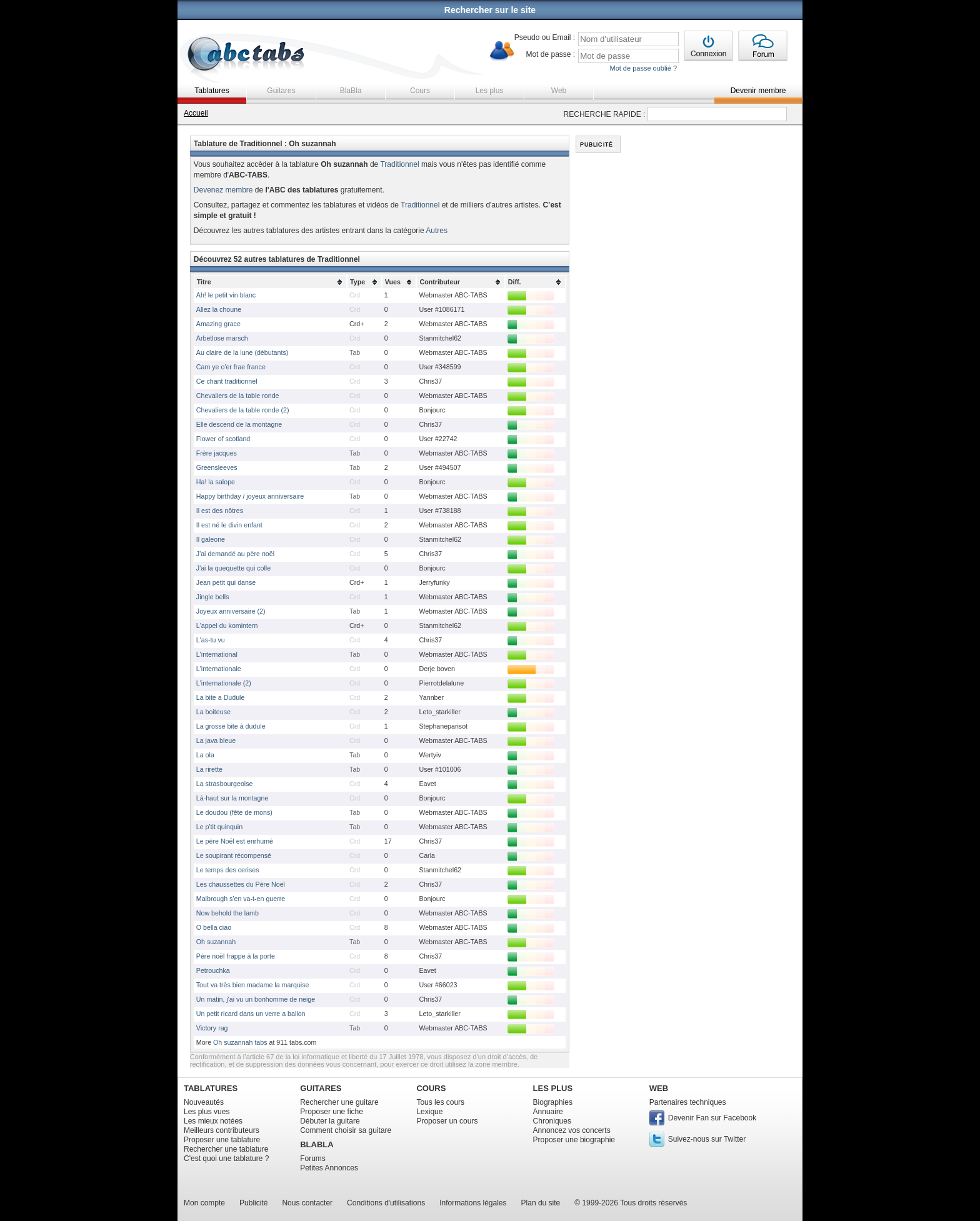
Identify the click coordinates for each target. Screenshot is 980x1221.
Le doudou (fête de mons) (234, 812)
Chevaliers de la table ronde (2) (242, 410)
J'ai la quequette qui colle (233, 568)
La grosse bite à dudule (231, 726)
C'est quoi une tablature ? (226, 1158)
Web (558, 90)
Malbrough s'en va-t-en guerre (240, 898)
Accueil (196, 113)
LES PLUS (553, 1088)
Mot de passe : (550, 54)
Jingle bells (212, 597)
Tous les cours (440, 1102)
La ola (205, 755)
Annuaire (548, 1111)
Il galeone (210, 539)
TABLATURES (211, 1088)
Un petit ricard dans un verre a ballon (251, 1013)
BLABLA (316, 1144)
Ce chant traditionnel (227, 381)
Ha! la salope (215, 482)
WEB (658, 1088)
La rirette (209, 769)
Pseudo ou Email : (544, 37)
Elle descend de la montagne (239, 424)
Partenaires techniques (687, 1102)
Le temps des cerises (227, 870)
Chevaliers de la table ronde (237, 395)
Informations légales (472, 1203)
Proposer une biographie (574, 1139)
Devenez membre (223, 190)
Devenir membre (758, 90)
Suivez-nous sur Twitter (707, 1139)
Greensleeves (217, 467)
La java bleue (216, 740)
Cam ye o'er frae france (231, 367)
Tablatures (211, 90)
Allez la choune (218, 309)
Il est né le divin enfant (229, 525)
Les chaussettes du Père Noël (240, 884)
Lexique (429, 1111)
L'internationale (218, 668)
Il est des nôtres (219, 510)
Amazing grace (218, 323)
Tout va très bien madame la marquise (252, 985)
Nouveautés (204, 1102)
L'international (217, 654)
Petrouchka (213, 970)
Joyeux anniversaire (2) (231, 611)
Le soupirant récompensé (233, 855)
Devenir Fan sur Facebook (712, 1118)
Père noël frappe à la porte (235, 956)
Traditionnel (399, 164)
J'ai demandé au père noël (235, 553)
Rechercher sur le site (490, 10)
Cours (420, 90)
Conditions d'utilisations (386, 1203)
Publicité (253, 1203)
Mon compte (204, 1203)
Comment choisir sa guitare (345, 1130)
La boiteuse (213, 711)
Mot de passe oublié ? (643, 68)
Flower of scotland (223, 438)
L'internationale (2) (223, 683)
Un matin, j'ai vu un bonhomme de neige (255, 999)
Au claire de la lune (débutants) (242, 352)
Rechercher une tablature (226, 1149)
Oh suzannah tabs (240, 1042)
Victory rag (212, 1028)
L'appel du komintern (227, 625)
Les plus (490, 90)
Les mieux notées (213, 1121)
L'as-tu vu (210, 640)
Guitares (281, 90)
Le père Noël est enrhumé (234, 841)
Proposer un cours (447, 1121)
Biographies (552, 1102)
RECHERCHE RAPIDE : (605, 114)
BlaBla (351, 90)
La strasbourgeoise (224, 783)
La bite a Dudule (220, 697)
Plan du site (541, 1203)
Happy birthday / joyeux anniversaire (250, 496)
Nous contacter (307, 1203)
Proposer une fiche (331, 1111)
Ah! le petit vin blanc (226, 295)
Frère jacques (216, 453)
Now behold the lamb (227, 913)
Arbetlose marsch (222, 338)
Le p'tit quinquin (219, 826)
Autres (437, 230)
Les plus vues (206, 1111)
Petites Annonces (329, 1168)
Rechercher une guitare (339, 1102)
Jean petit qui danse (226, 582)
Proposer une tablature (222, 1139)
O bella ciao (213, 927)
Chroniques (552, 1121)
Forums (313, 1158)
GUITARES (320, 1088)
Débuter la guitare (329, 1121)
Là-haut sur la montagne (232, 798)
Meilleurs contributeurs (221, 1130)
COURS (431, 1088)
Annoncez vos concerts (572, 1130)
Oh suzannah (216, 941)
